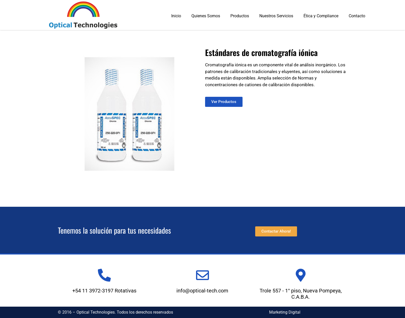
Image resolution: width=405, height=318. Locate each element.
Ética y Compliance (320, 15)
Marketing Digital (284, 312)
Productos (239, 15)
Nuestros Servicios (276, 15)
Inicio (176, 15)
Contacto (357, 15)
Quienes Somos (205, 15)
